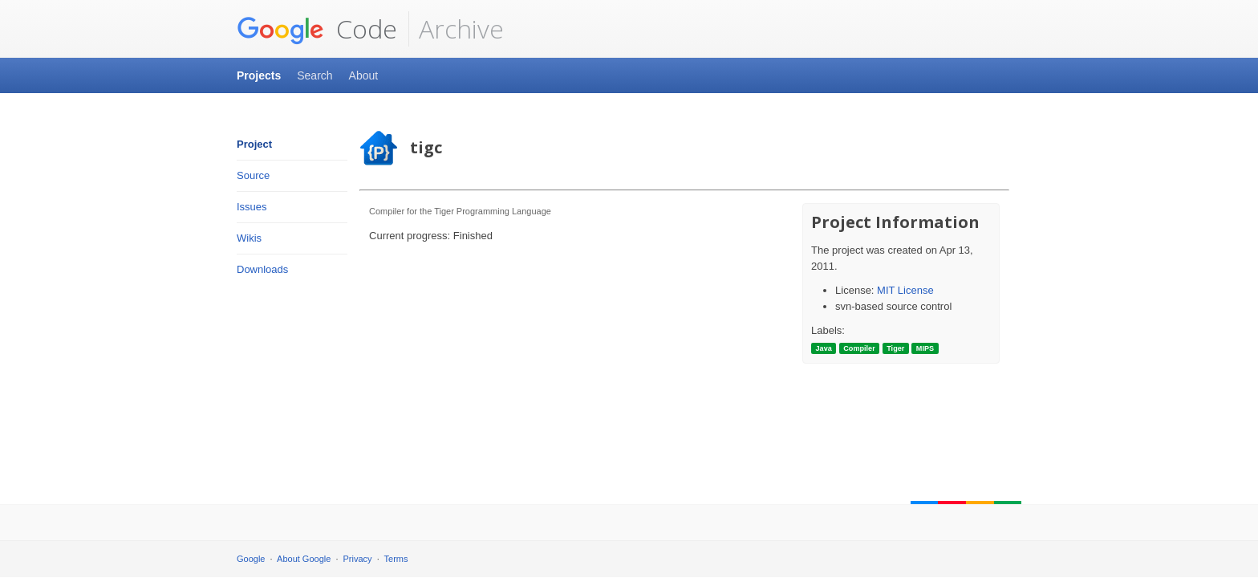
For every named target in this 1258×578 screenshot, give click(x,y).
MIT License (905, 290)
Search (314, 75)
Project (254, 144)
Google (251, 559)
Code (317, 29)
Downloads (262, 269)
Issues (252, 207)
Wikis (249, 238)
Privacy (357, 559)
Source (253, 175)
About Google (304, 559)
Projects (259, 75)
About (364, 75)
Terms (396, 559)
